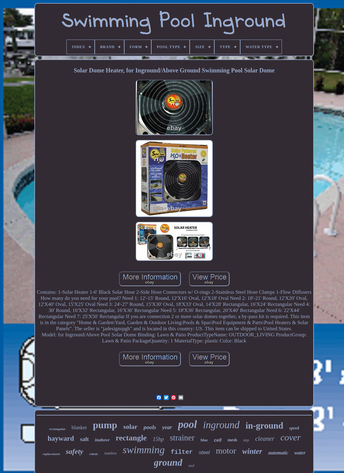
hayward (60, 438)
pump (105, 424)
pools (150, 427)
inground (221, 424)
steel (204, 452)
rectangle (131, 437)
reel (191, 465)
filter (182, 452)
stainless (110, 453)
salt (84, 439)
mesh (232, 440)
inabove (102, 439)
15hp (158, 439)
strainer (182, 437)
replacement (51, 454)
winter (252, 451)
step (246, 440)
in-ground (264, 425)
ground (168, 462)
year (167, 427)
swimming (144, 449)
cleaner (264, 438)
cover (290, 437)
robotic (94, 454)
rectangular (57, 429)
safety (74, 451)
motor (226, 450)
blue (204, 440)
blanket (79, 427)
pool (187, 424)
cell (218, 440)
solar (130, 426)
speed (294, 428)
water (299, 452)
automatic (278, 452)
